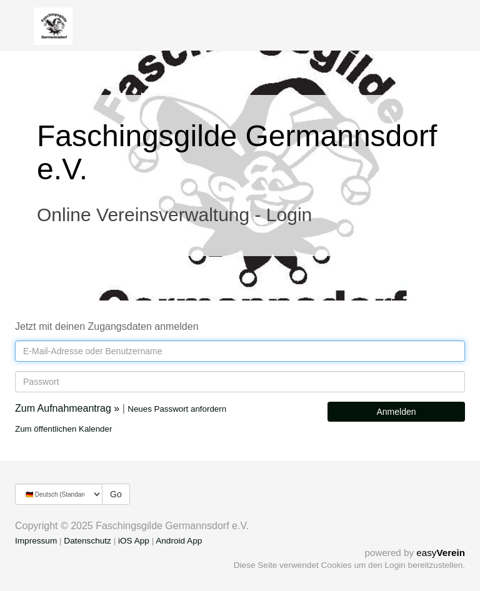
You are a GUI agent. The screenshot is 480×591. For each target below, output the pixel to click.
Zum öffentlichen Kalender (63, 429)
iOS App (133, 540)
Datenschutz (87, 540)
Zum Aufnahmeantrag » (67, 408)
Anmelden (396, 412)
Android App (179, 540)
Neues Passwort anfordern (177, 409)
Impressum (36, 540)
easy (440, 552)
